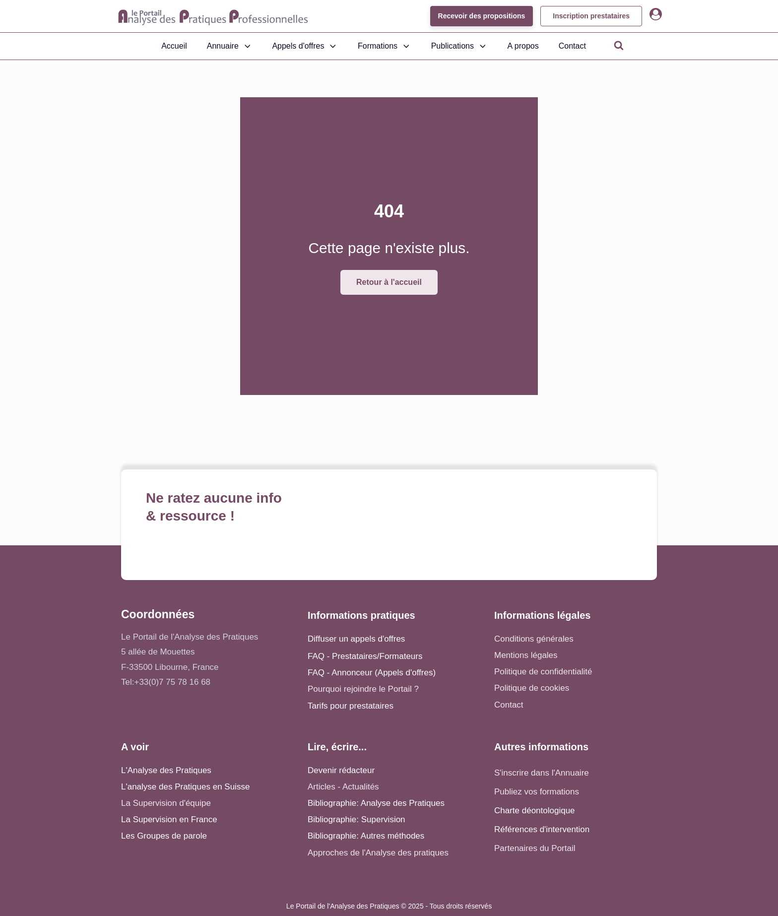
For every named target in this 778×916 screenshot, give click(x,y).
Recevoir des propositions (481, 16)
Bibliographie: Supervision (356, 819)
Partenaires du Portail (536, 848)
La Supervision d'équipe (166, 803)
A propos (523, 46)
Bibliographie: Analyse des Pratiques (376, 803)
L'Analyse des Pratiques (166, 770)
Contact (572, 46)
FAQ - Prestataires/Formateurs (365, 656)
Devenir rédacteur (341, 770)
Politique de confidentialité (543, 671)
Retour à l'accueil (389, 282)
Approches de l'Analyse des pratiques (378, 852)
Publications (459, 46)
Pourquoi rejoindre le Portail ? (363, 689)
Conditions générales (534, 639)
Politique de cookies (531, 688)
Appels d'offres (305, 46)
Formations (384, 46)
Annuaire (230, 46)
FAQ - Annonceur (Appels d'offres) (372, 672)
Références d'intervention (541, 829)
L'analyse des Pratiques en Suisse (185, 786)
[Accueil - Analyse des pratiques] (213, 16)
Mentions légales (526, 655)
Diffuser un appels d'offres (356, 639)
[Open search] (619, 45)
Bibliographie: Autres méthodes (366, 836)
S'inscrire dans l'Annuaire (541, 773)
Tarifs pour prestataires (350, 706)
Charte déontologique (534, 810)
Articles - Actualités (343, 786)
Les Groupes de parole (164, 836)
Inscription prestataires (591, 16)
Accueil (174, 46)
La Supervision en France (169, 819)
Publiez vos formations (536, 791)
